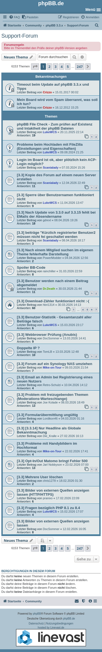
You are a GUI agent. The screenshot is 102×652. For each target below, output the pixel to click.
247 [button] (80, 66)
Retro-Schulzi (52, 385)
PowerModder (52, 257)
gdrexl (47, 220)
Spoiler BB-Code (31, 267)
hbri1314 (48, 304)
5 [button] (68, 66)
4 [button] (62, 66)
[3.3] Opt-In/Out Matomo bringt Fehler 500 (52, 461)
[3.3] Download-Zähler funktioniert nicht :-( (53, 301)
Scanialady (50, 167)
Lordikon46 (50, 418)
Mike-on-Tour (52, 367)
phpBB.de (69, 618)
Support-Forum (19, 36)
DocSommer (51, 338)
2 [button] (49, 66)
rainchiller (49, 271)
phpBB (37, 613)
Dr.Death (49, 288)
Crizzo (47, 92)
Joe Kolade (50, 402)
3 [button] (55, 66)
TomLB (47, 351)
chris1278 (49, 480)
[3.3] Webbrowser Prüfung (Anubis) (47, 335)
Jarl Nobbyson (52, 464)
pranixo (47, 498)
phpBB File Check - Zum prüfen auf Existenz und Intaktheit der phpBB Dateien (54, 126)
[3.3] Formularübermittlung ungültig (47, 415)
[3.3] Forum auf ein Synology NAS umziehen (54, 364)
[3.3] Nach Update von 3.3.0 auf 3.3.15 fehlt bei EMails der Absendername (56, 214)
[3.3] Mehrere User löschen (40, 477)
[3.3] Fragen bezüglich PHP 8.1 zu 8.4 (48, 508)
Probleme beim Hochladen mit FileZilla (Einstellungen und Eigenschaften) (50, 146)
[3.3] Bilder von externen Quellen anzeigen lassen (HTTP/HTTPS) (53, 492)
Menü (90, 9)
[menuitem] (14, 17)
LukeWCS (50, 132)
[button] (35, 66)
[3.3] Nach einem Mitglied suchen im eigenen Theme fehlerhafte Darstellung (55, 252)
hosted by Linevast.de (51, 636)
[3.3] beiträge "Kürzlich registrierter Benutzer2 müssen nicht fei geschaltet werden (56, 235)
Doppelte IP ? (28, 348)
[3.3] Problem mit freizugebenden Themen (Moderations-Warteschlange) (52, 397)
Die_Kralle (50, 436)
